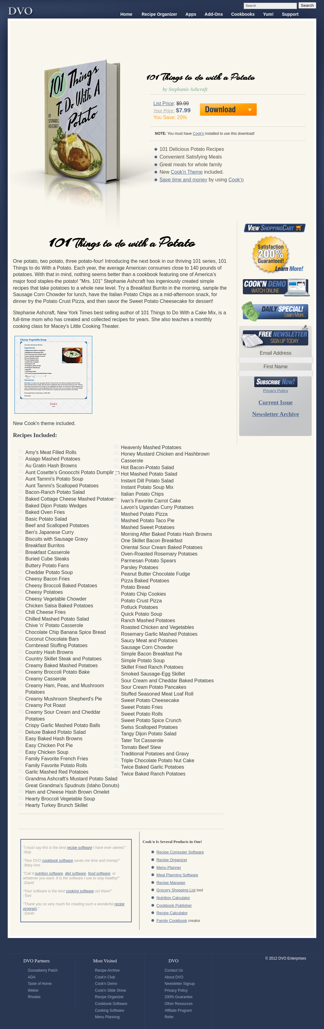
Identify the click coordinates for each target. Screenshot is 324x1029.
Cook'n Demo (106, 983)
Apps (190, 14)
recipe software (79, 847)
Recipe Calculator (172, 913)
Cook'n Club (105, 977)
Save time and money (183, 179)
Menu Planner (168, 867)
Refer (168, 1017)
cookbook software (57, 860)
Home (126, 14)
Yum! (268, 14)
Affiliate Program (178, 1010)
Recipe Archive (107, 970)
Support (290, 14)
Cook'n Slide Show (110, 990)
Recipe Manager (170, 882)
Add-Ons (214, 14)
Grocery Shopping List (176, 890)
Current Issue (276, 402)
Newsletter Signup (179, 983)
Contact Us (173, 970)
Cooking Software (109, 1010)
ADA (31, 977)
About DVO (173, 977)
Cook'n (198, 133)
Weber (33, 990)
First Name (276, 366)
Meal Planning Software (177, 875)
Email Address (275, 353)
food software (99, 873)
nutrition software (49, 873)
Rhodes (34, 997)
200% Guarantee (178, 997)
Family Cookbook (171, 920)
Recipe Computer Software (180, 852)
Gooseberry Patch (43, 970)
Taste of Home (40, 983)
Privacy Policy (275, 390)
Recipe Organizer (159, 14)
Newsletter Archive (275, 414)
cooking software (80, 891)
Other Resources (178, 1004)
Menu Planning (107, 1017)
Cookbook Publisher (174, 905)
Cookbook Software (111, 1004)
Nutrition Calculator (173, 897)
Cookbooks (243, 14)
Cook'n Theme (186, 172)
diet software (75, 873)
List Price (163, 103)
